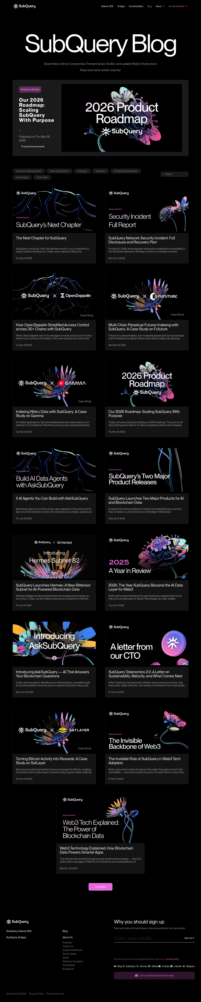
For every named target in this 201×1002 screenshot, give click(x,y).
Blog (65, 931)
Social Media (69, 965)
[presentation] (138, 951)
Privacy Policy (36, 993)
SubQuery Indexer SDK (19, 931)
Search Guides (70, 954)
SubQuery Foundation (73, 961)
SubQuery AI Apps (16, 937)
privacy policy (172, 959)
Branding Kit (68, 969)
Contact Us (68, 946)
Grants (66, 957)
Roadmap (67, 942)
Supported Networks (73, 950)
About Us (68, 937)
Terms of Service (55, 993)
